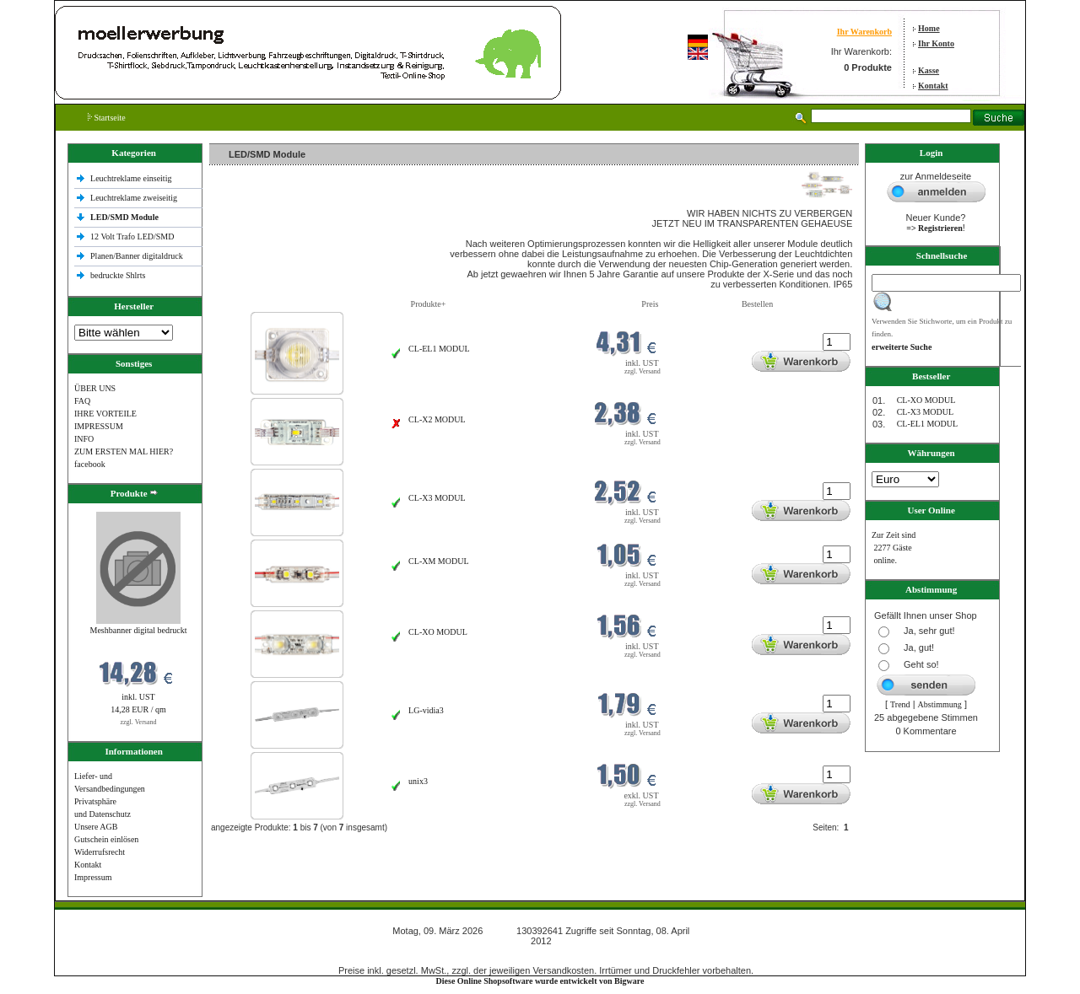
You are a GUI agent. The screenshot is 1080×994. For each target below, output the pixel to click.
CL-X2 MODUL (437, 419)
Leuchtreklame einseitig (132, 178)
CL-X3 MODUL (437, 497)
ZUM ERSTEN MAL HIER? (123, 451)
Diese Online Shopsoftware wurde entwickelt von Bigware (540, 981)
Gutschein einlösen (106, 839)
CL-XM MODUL (438, 561)
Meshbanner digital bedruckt (138, 630)
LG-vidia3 (426, 710)
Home (929, 28)
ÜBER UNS (95, 388)
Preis (649, 304)
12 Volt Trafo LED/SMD (132, 236)
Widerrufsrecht (99, 852)
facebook (89, 464)
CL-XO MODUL (437, 632)
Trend (900, 704)
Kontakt (933, 85)
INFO (84, 438)
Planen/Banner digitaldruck (136, 256)
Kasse (928, 70)
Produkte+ (428, 304)
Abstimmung (940, 704)
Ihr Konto (936, 43)
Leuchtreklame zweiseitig (135, 197)
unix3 (418, 781)
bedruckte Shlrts (117, 275)
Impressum (92, 877)
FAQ (82, 401)
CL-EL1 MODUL (439, 348)
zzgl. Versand (139, 722)
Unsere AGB (95, 826)
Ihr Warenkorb (864, 31)
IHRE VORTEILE (105, 413)
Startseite (107, 117)
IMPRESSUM (98, 426)
